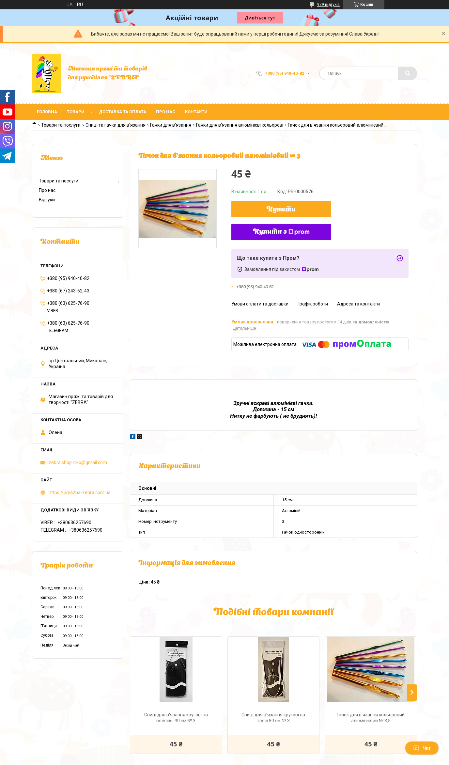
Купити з (281, 232)
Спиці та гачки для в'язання (115, 125)
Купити (281, 210)
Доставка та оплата (122, 111)
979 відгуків (328, 4)
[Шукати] (407, 73)
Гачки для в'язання (170, 125)
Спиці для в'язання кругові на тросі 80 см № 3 (273, 717)
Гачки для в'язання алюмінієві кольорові (239, 125)
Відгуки (47, 199)
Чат (422, 748)
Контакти (196, 111)
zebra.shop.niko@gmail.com (78, 462)
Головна (47, 111)
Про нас (165, 111)
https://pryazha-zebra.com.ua (80, 492)
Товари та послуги (61, 125)
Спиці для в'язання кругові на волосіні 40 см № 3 (176, 717)
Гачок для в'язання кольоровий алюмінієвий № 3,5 (371, 717)
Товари (76, 111)
